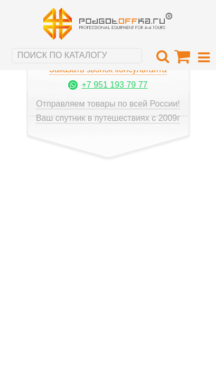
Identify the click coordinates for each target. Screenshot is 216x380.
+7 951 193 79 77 (114, 84)
